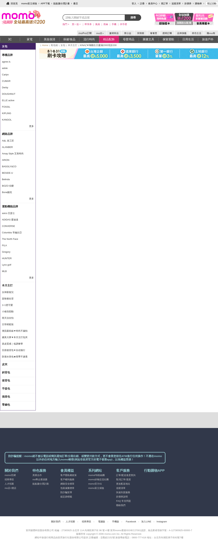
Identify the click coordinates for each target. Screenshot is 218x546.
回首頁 (14, 3)
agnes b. (6, 61)
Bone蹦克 (7, 192)
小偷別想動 (8, 311)
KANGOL (7, 119)
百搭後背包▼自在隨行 (13, 350)
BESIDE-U (7, 173)
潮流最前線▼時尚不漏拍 (15, 330)
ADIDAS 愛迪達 (10, 219)
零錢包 (6, 404)
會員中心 (152, 3)
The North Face (10, 239)
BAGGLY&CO (9, 166)
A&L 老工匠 (8, 140)
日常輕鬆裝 (8, 324)
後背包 (6, 380)
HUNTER (7, 258)
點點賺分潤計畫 (61, 3)
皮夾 (4, 364)
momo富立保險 (29, 3)
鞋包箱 (54, 45)
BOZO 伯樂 (8, 185)
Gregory (6, 252)
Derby (5, 87)
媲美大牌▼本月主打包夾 (15, 337)
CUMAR (6, 81)
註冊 (142, 3)
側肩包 (6, 396)
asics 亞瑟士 (8, 213)
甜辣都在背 (8, 298)
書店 (75, 3)
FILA (4, 245)
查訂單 (164, 3)
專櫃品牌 (7, 54)
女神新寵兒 (8, 292)
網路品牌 (7, 133)
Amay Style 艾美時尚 (13, 153)
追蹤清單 (176, 3)
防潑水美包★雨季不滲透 (15, 356)
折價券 (187, 3)
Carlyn (5, 74)
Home (45, 45)
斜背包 (6, 372)
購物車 (198, 3)
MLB (4, 271)
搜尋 (133, 17)
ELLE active (8, 100)
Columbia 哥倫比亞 (12, 232)
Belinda (6, 179)
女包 (63, 45)
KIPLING (6, 113)
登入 (134, 3)
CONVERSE (8, 226)
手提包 (6, 388)
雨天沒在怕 (8, 318)
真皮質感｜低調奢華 (12, 343)
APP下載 (45, 3)
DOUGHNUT (8, 94)
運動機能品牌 (10, 206)
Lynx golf (6, 264)
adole (5, 68)
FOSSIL (6, 106)
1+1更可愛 (7, 305)
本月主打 (72, 45)
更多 (31, 126)
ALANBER (7, 147)
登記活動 (211, 3)
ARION (5, 160)
